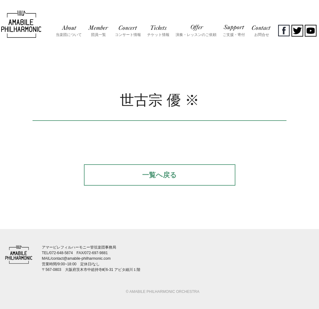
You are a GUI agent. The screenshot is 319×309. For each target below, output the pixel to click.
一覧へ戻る (159, 175)
